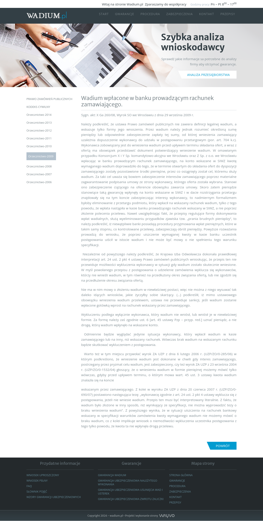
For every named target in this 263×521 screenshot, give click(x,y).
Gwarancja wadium (112, 475)
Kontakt (206, 16)
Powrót (223, 446)
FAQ (29, 486)
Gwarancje (119, 16)
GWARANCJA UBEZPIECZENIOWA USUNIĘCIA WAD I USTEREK (131, 491)
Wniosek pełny (37, 480)
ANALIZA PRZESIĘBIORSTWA (208, 74)
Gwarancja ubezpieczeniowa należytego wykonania (128, 482)
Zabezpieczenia (177, 16)
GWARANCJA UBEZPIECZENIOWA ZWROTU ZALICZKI (125, 501)
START (97, 16)
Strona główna (181, 475)
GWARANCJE (177, 480)
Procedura (146, 16)
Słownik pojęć (37, 491)
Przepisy (229, 16)
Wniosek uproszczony (43, 475)
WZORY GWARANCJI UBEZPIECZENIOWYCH (54, 497)
